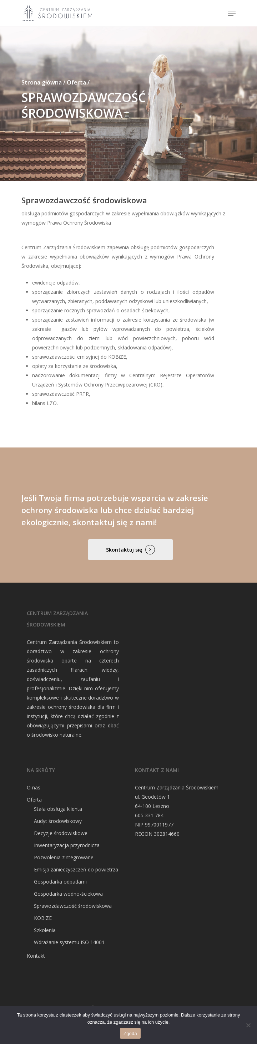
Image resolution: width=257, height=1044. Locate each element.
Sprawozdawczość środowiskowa (73, 905)
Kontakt (36, 955)
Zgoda (130, 1033)
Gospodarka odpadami (60, 881)
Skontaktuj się (124, 549)
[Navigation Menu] (232, 13)
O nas (33, 787)
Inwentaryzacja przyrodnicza (67, 845)
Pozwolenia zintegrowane (64, 857)
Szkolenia (45, 930)
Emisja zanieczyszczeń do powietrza (76, 869)
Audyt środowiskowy (58, 821)
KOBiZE (43, 918)
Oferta (34, 799)
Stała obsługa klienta (58, 808)
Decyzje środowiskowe (60, 833)
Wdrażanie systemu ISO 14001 (69, 942)
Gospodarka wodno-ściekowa (68, 893)
